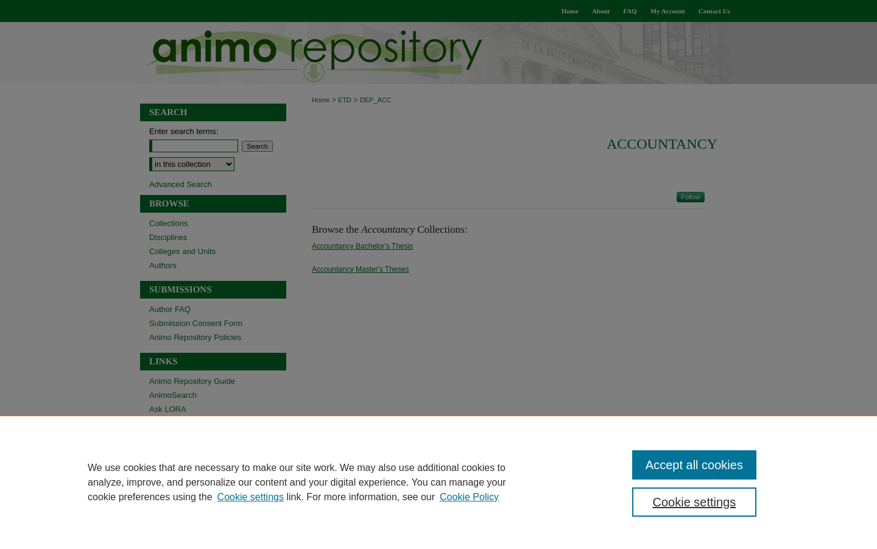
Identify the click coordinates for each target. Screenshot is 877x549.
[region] (438, 482)
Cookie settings (250, 497)
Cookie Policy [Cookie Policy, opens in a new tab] (469, 497)
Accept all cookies (694, 465)
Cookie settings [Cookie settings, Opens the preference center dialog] (694, 502)
